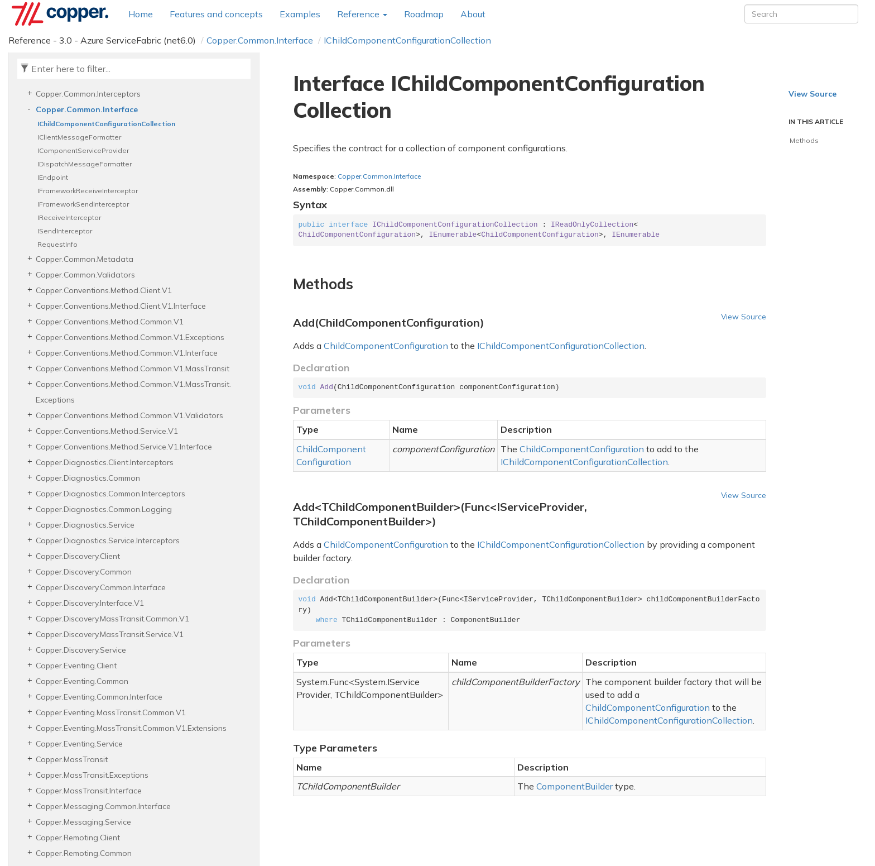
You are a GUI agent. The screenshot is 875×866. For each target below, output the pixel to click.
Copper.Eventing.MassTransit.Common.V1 (111, 712)
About (472, 14)
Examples (300, 14)
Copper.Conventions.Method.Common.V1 (110, 322)
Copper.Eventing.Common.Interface (99, 697)
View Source (743, 316)
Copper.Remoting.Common (84, 853)
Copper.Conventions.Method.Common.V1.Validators (129, 415)
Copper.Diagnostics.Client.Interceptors (105, 462)
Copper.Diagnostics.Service (85, 525)
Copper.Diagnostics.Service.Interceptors (108, 540)
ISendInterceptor (64, 231)
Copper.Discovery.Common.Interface (101, 587)
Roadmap (424, 14)
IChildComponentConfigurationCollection (407, 40)
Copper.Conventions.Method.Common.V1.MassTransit (132, 368)
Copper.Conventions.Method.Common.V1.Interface (127, 353)
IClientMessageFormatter (79, 137)
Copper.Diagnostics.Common (88, 478)
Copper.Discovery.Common (84, 572)
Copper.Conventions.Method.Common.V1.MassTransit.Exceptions (133, 392)
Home (140, 14)
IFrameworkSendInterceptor (83, 204)
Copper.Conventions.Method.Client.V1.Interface (121, 306)
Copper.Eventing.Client (76, 666)
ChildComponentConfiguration (386, 345)
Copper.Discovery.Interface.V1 (90, 603)
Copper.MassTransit (72, 759)
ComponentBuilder (574, 786)
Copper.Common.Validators (85, 275)
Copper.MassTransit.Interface (89, 791)
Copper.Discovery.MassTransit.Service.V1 (110, 634)
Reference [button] (362, 14)
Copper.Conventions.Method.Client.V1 (104, 290)
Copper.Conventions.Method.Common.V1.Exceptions (130, 337)
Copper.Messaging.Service (83, 822)
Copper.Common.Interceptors (88, 94)
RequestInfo (57, 244)
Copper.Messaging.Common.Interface (103, 806)
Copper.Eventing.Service (79, 744)
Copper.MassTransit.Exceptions (92, 775)
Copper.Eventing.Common (82, 681)
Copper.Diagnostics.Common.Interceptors (110, 494)
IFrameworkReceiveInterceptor (87, 190)
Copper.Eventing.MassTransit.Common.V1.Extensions (131, 728)
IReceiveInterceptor (69, 217)
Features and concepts (216, 14)
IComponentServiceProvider (83, 150)
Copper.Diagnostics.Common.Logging (104, 509)
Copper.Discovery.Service (81, 650)
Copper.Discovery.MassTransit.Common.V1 (112, 619)
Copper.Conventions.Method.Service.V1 (107, 431)
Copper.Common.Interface (259, 40)
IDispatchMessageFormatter (84, 164)
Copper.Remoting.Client (78, 837)
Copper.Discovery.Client (78, 556)
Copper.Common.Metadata (84, 259)
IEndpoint (52, 177)
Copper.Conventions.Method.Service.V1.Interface (124, 447)
